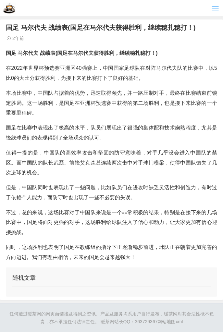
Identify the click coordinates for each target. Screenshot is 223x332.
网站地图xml (170, 321)
